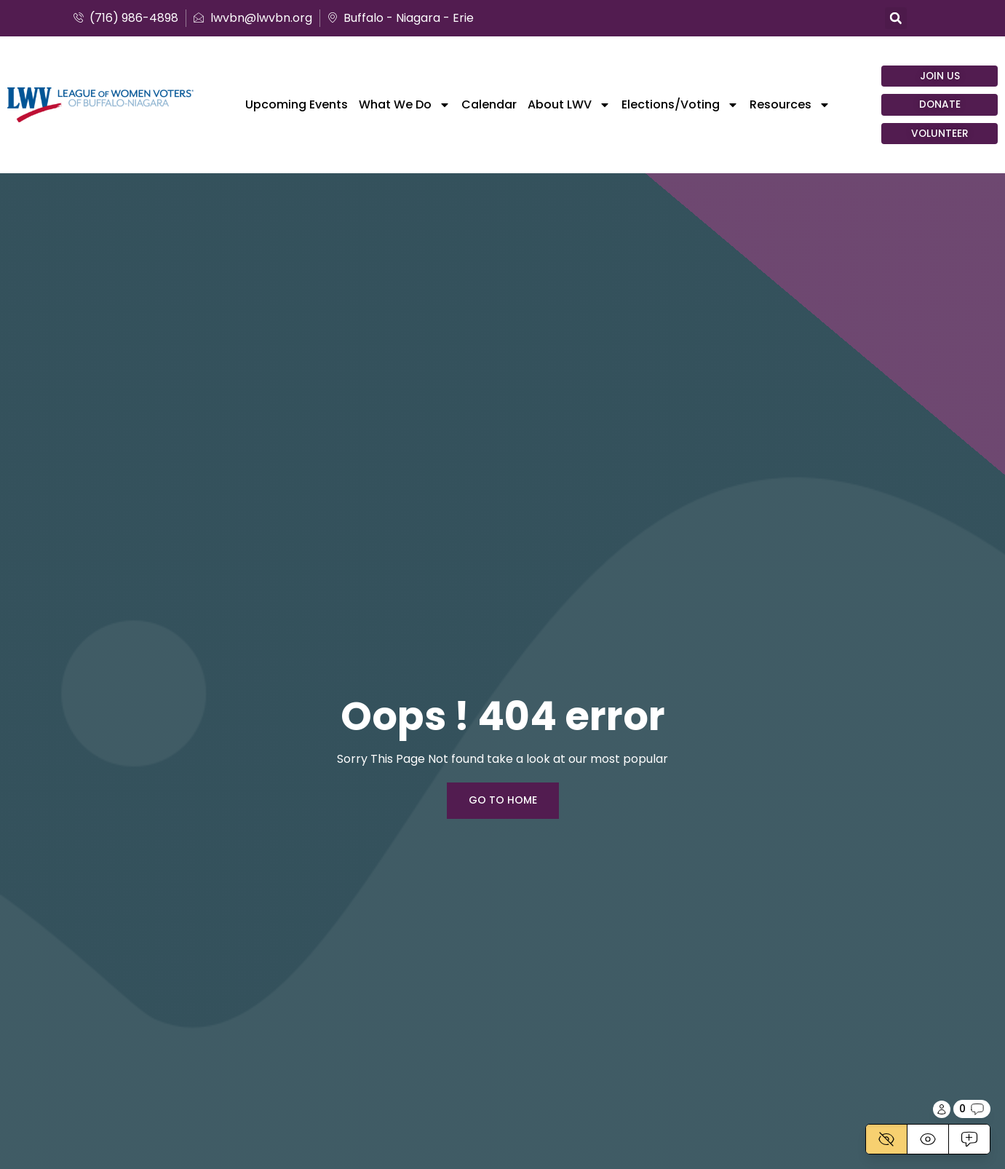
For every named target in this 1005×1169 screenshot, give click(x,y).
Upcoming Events (296, 105)
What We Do (404, 105)
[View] (927, 1139)
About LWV (569, 105)
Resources (790, 105)
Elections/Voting (680, 105)
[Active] (969, 1139)
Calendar (489, 105)
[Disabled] (886, 1139)
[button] (896, 18)
